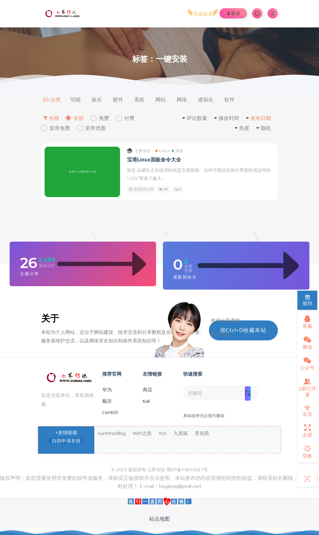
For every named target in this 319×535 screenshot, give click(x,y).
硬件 (118, 99)
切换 (307, 452)
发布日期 (260, 118)
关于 (50, 318)
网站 (160, 99)
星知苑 (202, 433)
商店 (147, 389)
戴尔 (107, 401)
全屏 (307, 431)
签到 (307, 300)
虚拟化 (205, 99)
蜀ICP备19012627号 (187, 469)
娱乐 (97, 99)
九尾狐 (181, 433)
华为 (107, 389)
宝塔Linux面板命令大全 (154, 159)
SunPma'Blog (112, 433)
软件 (229, 99)
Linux (162, 151)
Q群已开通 (307, 388)
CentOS (110, 412)
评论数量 (197, 118)
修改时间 (228, 118)
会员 (307, 411)
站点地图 (159, 519)
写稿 (75, 99)
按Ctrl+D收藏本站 (243, 330)
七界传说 (138, 151)
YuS (162, 433)
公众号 (307, 363)
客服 (307, 322)
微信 (307, 343)
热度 (244, 128)
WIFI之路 (142, 433)
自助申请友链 (66, 440)
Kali (146, 401)
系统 (139, 99)
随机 (266, 128)
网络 (182, 99)
